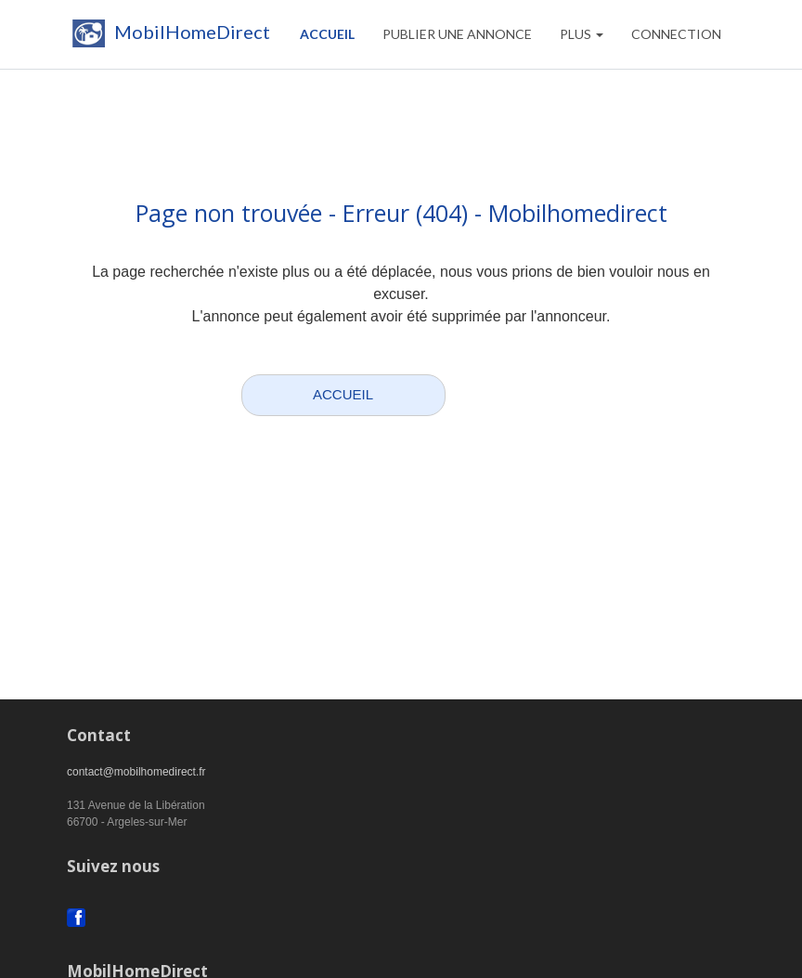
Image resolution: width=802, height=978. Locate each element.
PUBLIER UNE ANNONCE (457, 34)
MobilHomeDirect (168, 37)
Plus (581, 34)
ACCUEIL (343, 394)
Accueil (327, 34)
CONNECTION (676, 34)
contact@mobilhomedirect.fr (136, 771)
